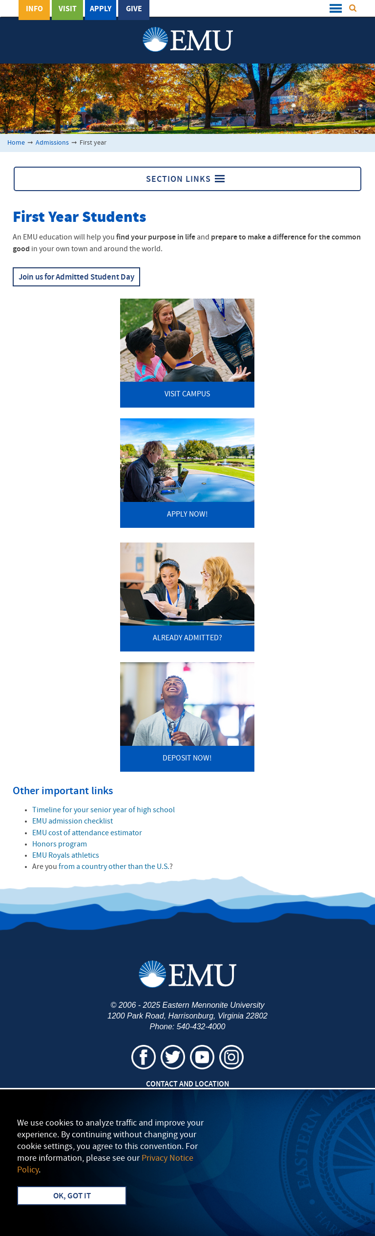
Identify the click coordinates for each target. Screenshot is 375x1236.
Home (16, 143)
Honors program (59, 844)
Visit (68, 9)
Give (134, 9)
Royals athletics (65, 856)
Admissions (52, 143)
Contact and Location (187, 1084)
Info (34, 9)
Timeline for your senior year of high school (103, 810)
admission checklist (72, 821)
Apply (100, 9)
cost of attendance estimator (87, 833)
